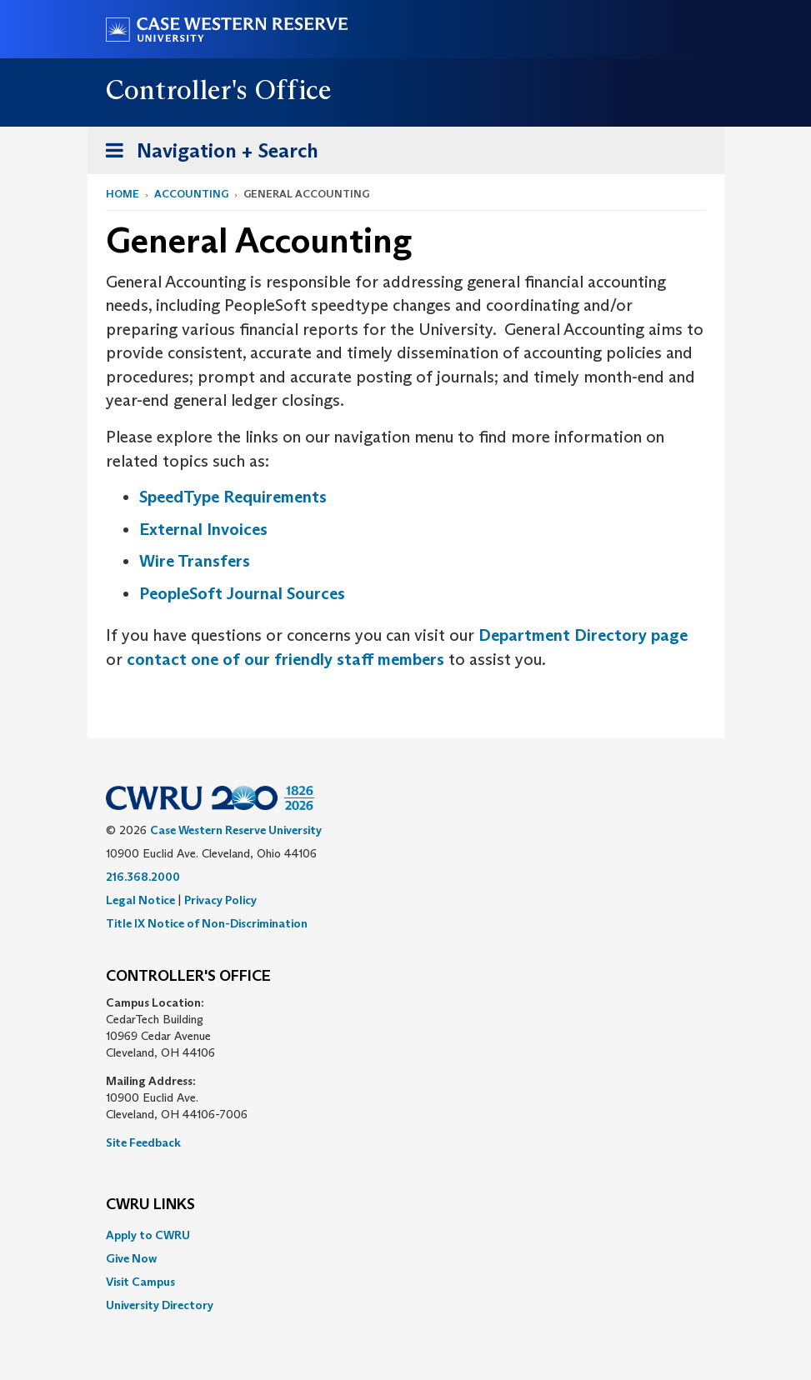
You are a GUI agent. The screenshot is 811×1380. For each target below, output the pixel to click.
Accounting (191, 194)
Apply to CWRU (148, 1235)
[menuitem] (406, 1235)
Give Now (131, 1258)
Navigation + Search (206, 153)
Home (122, 194)
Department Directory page (583, 635)
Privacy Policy (220, 900)
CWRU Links (150, 1205)
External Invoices (203, 529)
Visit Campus (140, 1281)
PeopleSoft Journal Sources (242, 593)
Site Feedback (143, 1142)
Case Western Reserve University (236, 830)
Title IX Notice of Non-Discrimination (207, 923)
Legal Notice (140, 900)
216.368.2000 (143, 876)
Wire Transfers (194, 561)
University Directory (159, 1305)
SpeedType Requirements (233, 497)
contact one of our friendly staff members (285, 659)
